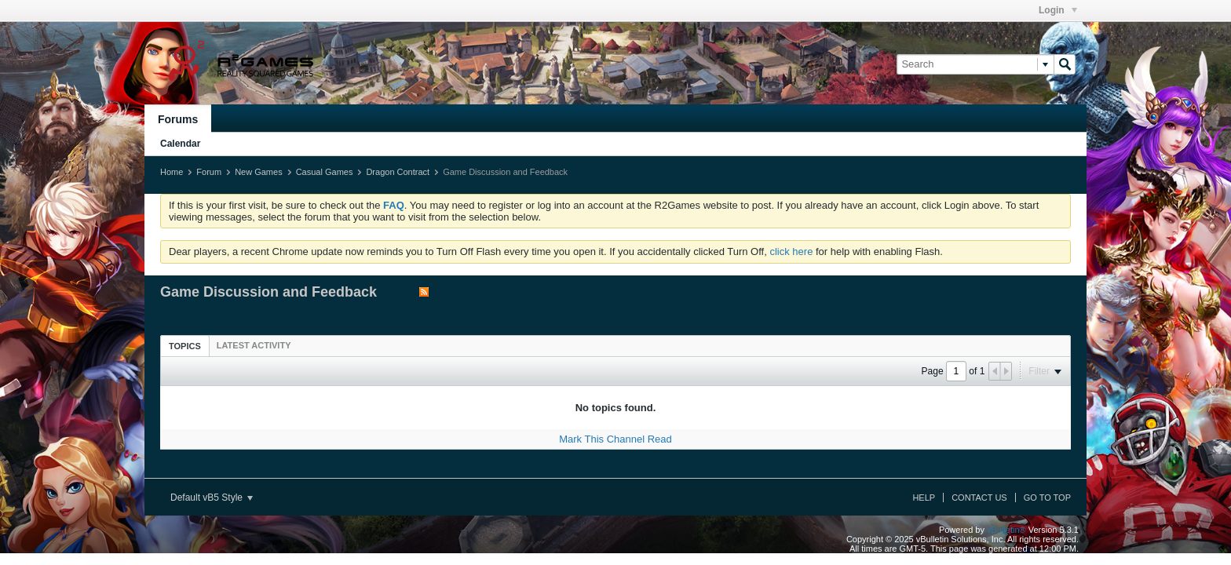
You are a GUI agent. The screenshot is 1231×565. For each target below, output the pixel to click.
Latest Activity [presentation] (254, 345)
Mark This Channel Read (615, 439)
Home (171, 172)
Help (923, 497)
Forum (208, 172)
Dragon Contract (397, 172)
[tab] (185, 345)
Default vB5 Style (211, 497)
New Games (259, 172)
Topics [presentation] (185, 346)
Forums (178, 119)
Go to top (1047, 497)
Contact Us (979, 497)
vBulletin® (1006, 529)
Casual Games (324, 172)
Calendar (180, 143)
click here (791, 251)
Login (1058, 10)
